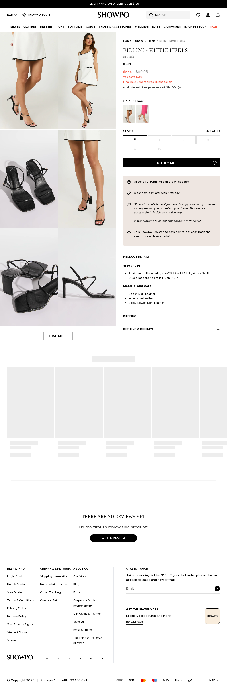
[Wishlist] (198, 15)
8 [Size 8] (208, 140)
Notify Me (166, 163)
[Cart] (217, 15)
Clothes (30, 26)
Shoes (139, 41)
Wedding (142, 26)
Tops (60, 26)
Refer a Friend (82, 630)
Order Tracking (50, 592)
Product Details (171, 257)
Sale (213, 26)
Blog (76, 584)
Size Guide (212, 131)
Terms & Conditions (20, 600)
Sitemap (12, 640)
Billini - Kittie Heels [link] (172, 41)
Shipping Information (54, 576)
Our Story (80, 576)
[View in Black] (129, 115)
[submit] (217, 588)
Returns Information (53, 584)
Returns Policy (17, 616)
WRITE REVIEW (113, 538)
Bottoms (75, 26)
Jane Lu (78, 622)
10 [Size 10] (159, 149)
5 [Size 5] (135, 139)
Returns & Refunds (171, 329)
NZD (12, 14)
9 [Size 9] (135, 149)
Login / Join (15, 576)
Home (127, 41)
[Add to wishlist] (214, 162)
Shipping (171, 316)
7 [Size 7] (183, 140)
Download (134, 622)
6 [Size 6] (159, 140)
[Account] (208, 15)
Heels (151, 41)
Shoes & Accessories (115, 26)
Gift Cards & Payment (88, 614)
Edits (156, 26)
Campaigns (172, 26)
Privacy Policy (16, 608)
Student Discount (19, 632)
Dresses (46, 26)
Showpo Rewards (152, 232)
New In (15, 26)
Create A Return (50, 600)
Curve (90, 26)
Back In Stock (195, 26)
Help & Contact (17, 584)
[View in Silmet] (142, 115)
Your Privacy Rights (20, 624)
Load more (58, 336)
